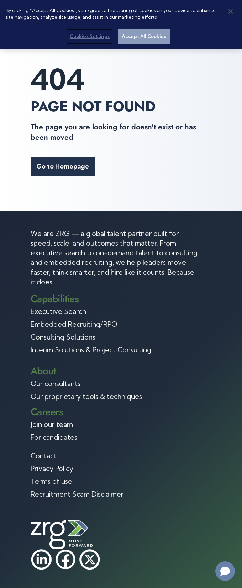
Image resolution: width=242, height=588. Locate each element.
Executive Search (58, 311)
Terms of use (51, 481)
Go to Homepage (62, 166)
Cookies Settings (90, 35)
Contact (44, 455)
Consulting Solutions (63, 337)
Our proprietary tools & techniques (86, 396)
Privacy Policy (52, 468)
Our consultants (55, 383)
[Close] (230, 10)
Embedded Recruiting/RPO (74, 324)
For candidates (54, 437)
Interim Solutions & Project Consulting (91, 349)
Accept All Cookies (144, 35)
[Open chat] (225, 571)
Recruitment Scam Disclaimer (77, 494)
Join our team (52, 424)
